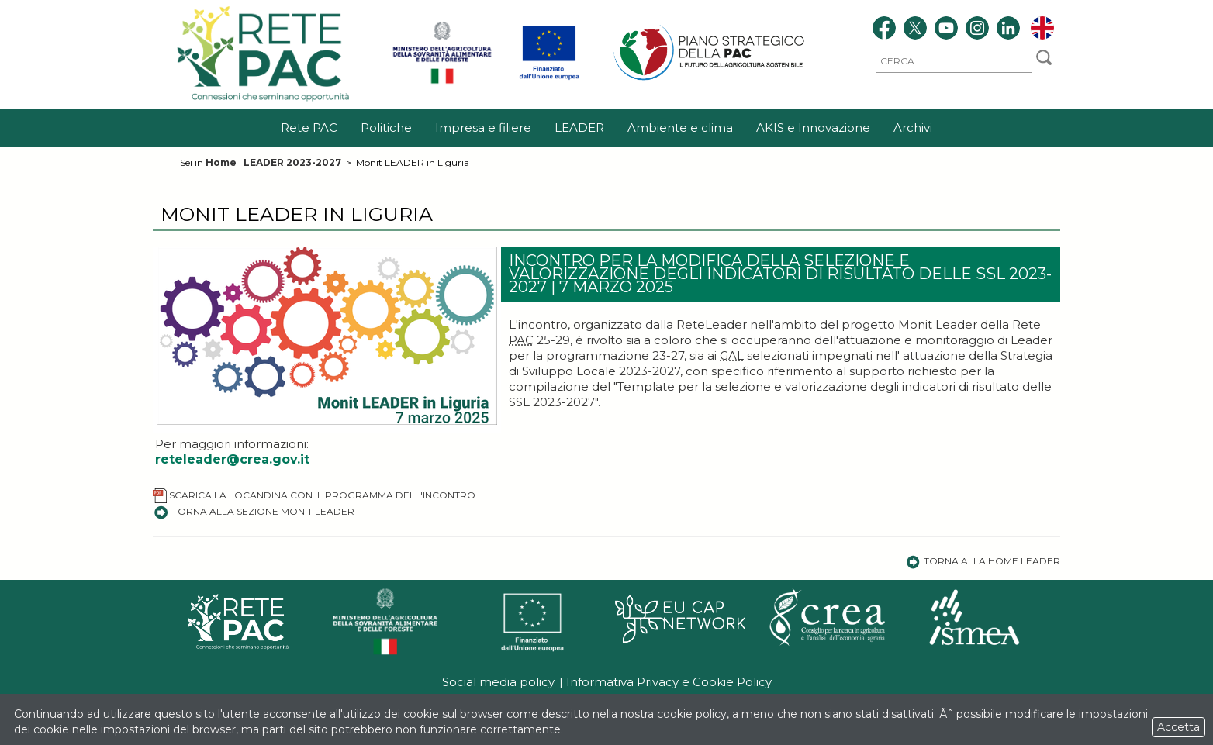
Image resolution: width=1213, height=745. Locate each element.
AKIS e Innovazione (813, 127)
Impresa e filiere (483, 127)
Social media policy (498, 681)
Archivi (912, 127)
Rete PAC (309, 127)
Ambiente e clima (680, 127)
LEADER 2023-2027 (292, 162)
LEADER (579, 127)
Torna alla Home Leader (983, 561)
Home (221, 162)
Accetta (1178, 727)
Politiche (386, 127)
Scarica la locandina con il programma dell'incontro (314, 495)
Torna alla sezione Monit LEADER (253, 511)
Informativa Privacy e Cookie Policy (669, 681)
